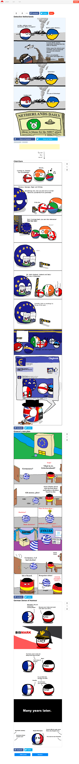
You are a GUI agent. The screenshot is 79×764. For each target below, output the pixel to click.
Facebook (35, 13)
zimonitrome (63, 136)
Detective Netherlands (24, 17)
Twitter (45, 13)
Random (40, 754)
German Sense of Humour (25, 600)
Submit (76, 1)
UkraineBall (24, 142)
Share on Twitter (47, 139)
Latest (7, 1)
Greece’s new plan (22, 431)
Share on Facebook (25, 139)
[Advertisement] (39, 146)
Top (20, 1)
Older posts (22, 754)
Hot (14, 1)
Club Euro (18, 161)
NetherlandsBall (17, 142)
